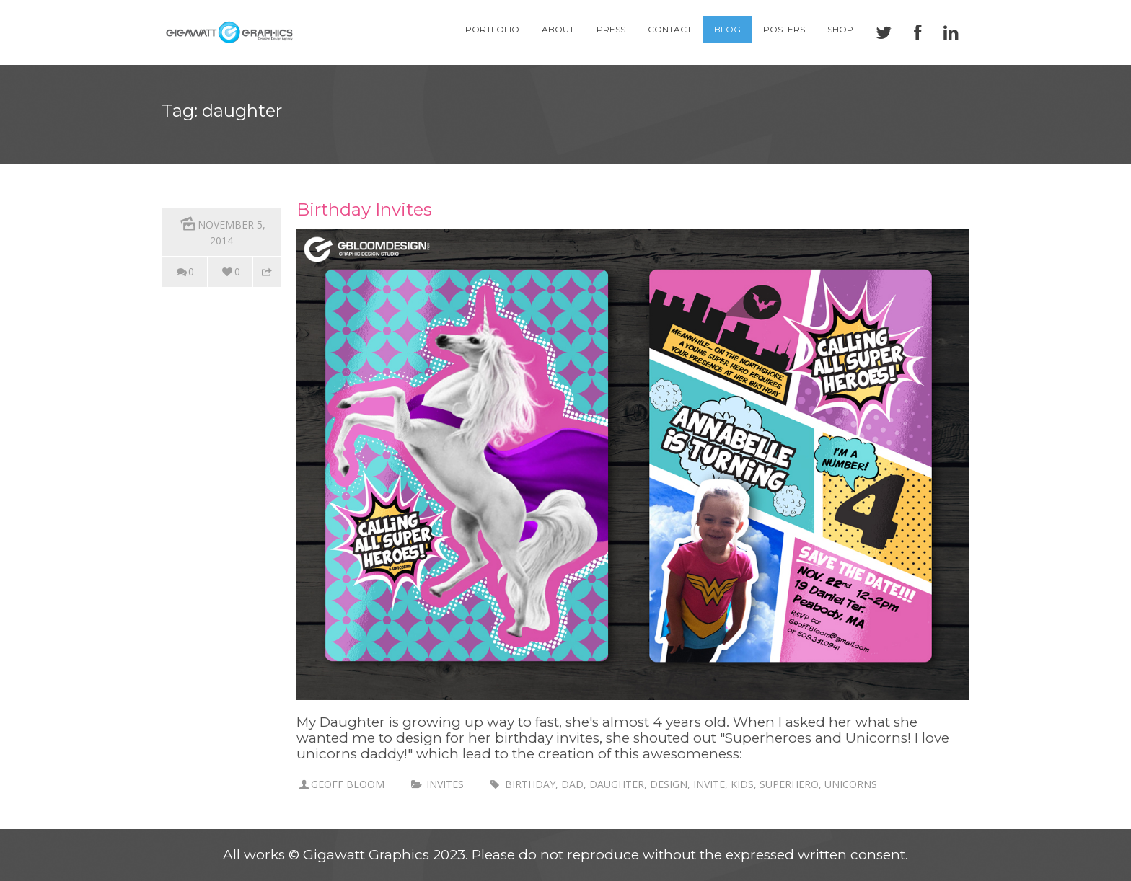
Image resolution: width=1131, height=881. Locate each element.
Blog (727, 29)
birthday (530, 784)
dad (572, 784)
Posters (784, 29)
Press (611, 29)
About (558, 29)
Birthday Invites (364, 209)
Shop (840, 29)
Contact (670, 29)
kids (742, 784)
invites (445, 784)
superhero (789, 784)
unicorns (850, 784)
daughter (616, 784)
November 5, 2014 (221, 230)
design (668, 784)
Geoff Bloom (347, 784)
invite (709, 784)
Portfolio (492, 29)
